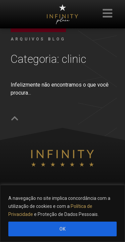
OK (62, 229)
